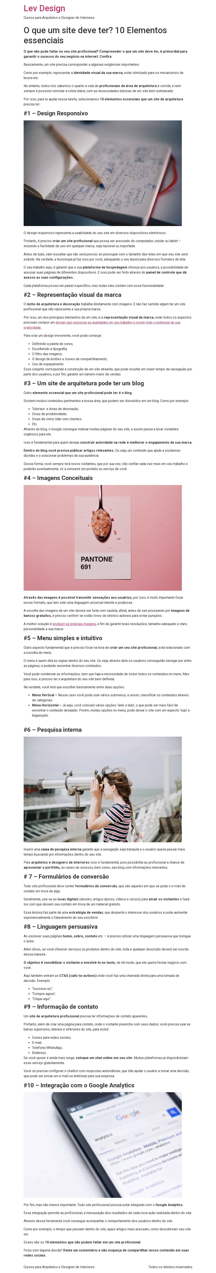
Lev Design (44, 8)
